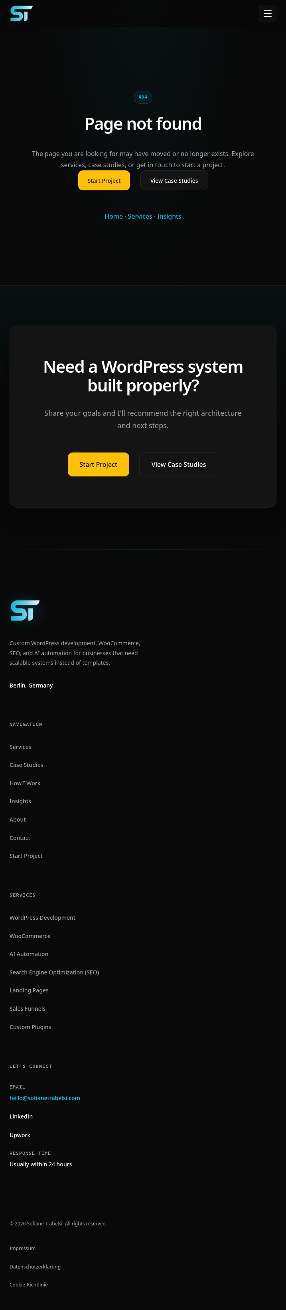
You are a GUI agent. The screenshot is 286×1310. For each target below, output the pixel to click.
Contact (20, 838)
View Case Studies (174, 180)
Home (114, 216)
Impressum (23, 1248)
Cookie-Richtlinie (29, 1284)
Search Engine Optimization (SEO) (54, 972)
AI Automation (29, 954)
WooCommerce (30, 936)
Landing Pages (29, 990)
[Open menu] (267, 13)
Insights (169, 216)
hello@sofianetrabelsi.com (45, 1098)
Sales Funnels (27, 1008)
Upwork (20, 1135)
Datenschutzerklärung (35, 1266)
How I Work (25, 783)
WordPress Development (42, 917)
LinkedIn (21, 1116)
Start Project (104, 180)
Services (140, 216)
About (18, 819)
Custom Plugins (30, 1027)
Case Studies (26, 765)
